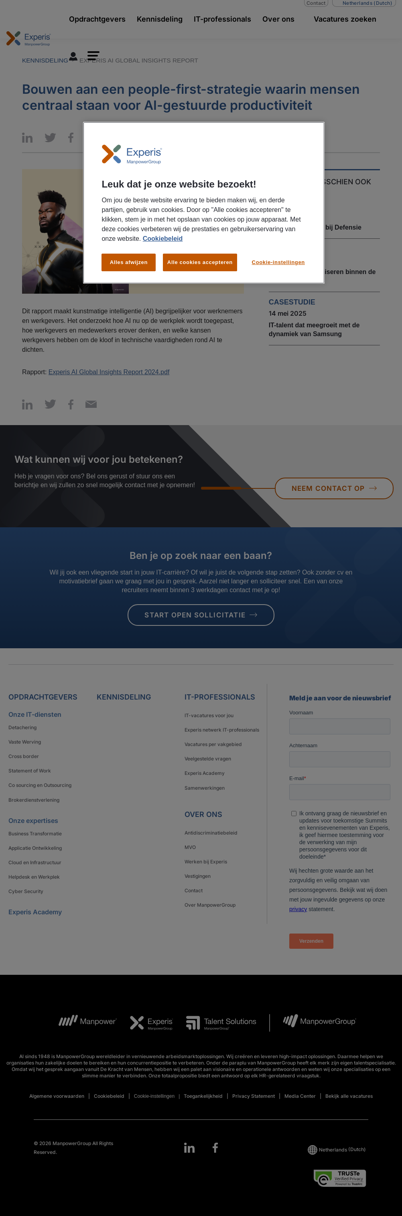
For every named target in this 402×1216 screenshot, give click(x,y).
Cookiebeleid (163, 238)
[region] (203, 203)
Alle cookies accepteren (200, 262)
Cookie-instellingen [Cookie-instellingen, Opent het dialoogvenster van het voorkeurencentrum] (278, 262)
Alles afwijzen (129, 262)
